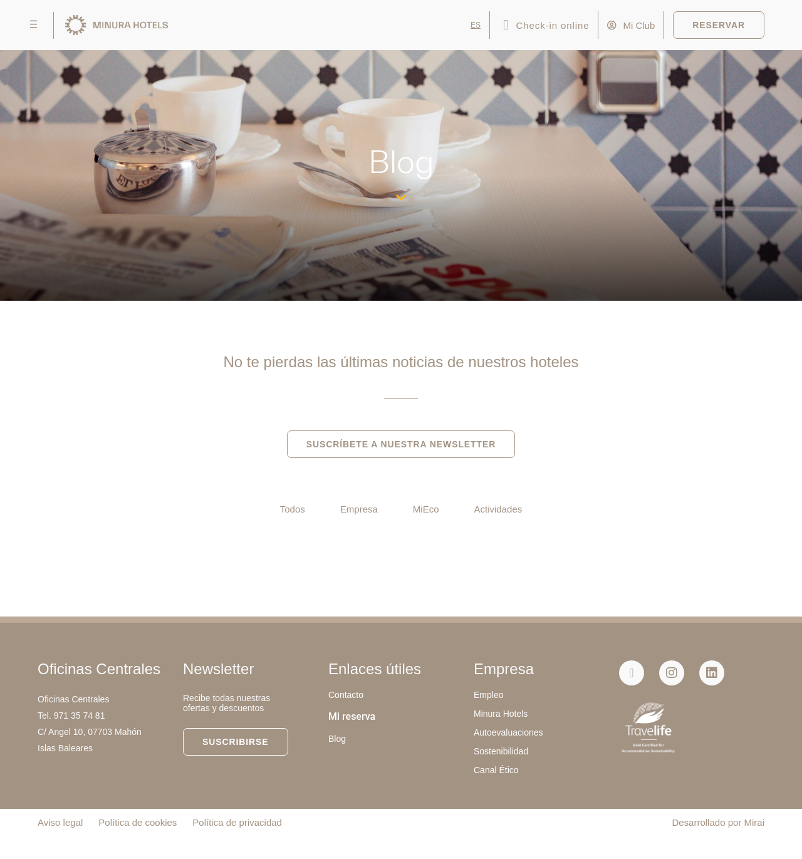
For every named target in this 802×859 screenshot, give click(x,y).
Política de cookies (137, 822)
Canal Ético (496, 770)
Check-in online (553, 25)
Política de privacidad (237, 822)
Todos (292, 509)
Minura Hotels (501, 714)
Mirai (754, 822)
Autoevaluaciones (508, 732)
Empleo (488, 695)
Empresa (359, 509)
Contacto (345, 695)
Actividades (498, 509)
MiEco (426, 509)
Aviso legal (60, 822)
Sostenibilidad (501, 751)
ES (476, 25)
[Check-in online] (506, 25)
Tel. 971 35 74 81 (71, 716)
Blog (337, 739)
